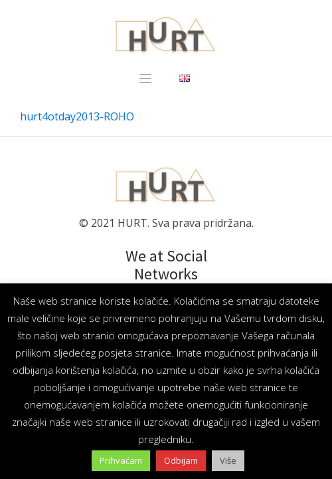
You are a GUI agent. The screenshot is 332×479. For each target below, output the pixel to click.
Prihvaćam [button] (121, 460)
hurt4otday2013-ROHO (77, 116)
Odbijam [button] (181, 460)
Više (228, 460)
